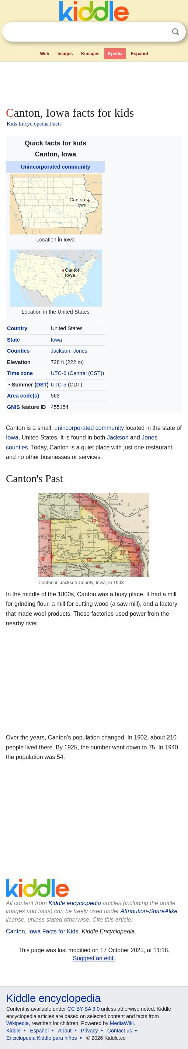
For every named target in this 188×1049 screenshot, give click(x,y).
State (13, 340)
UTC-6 (58, 373)
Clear (160, 32)
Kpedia (115, 53)
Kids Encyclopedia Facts (34, 124)
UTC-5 (58, 385)
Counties (18, 351)
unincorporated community (89, 428)
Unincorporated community (55, 167)
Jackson (60, 351)
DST (41, 385)
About (65, 1031)
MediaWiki (122, 1023)
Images (65, 53)
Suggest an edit (93, 958)
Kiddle (13, 1031)
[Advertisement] (94, 82)
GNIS (13, 407)
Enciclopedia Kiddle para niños (41, 1038)
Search (175, 32)
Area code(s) (23, 396)
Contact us (119, 1031)
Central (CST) (86, 373)
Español (139, 53)
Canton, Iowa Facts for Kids (42, 931)
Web (44, 53)
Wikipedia (17, 1023)
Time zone (20, 373)
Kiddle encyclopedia (75, 903)
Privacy (89, 1031)
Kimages (90, 53)
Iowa (56, 340)
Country (17, 328)
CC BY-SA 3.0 (83, 1009)
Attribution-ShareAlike (149, 911)
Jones (80, 351)
